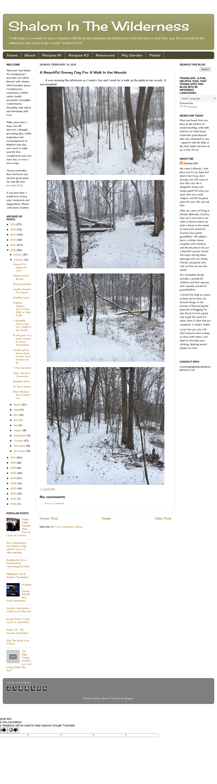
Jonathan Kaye (21, 297)
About (29, 55)
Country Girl (190, 163)
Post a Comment (54, 503)
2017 (13, 457)
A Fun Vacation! (22, 367)
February (19, 259)
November (20, 445)
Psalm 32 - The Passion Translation (17, 631)
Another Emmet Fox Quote (22, 291)
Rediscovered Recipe (21, 277)
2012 (13, 229)
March (18, 404)
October (19, 440)
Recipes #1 (52, 55)
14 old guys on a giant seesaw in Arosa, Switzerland (22, 340)
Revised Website (22, 284)
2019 (13, 467)
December (20, 450)
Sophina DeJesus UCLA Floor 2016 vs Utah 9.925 (22, 309)
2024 (13, 493)
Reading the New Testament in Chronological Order (18, 563)
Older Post (163, 518)
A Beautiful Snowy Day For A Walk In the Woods (22, 325)
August (18, 430)
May (16, 414)
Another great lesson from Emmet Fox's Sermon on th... (22, 356)
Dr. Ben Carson (22, 386)
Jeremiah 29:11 (14, 185)
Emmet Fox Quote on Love (19, 267)
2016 (13, 250)
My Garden (132, 55)
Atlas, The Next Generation (21, 375)
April (17, 409)
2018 (13, 462)
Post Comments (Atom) (68, 526)
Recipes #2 (78, 55)
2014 (13, 239)
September (20, 435)
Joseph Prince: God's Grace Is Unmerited (18, 621)
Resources (105, 55)
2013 (13, 234)
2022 (13, 483)
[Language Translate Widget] (198, 98)
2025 (13, 498)
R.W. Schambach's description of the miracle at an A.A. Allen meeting (16, 547)
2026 (13, 503)
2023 (13, 488)
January (18, 254)
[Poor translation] (13, 730)
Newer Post (49, 518)
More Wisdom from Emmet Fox (21, 395)
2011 (13, 224)
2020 (13, 473)
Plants (154, 55)
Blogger (128, 698)
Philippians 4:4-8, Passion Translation (17, 576)
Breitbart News (21, 381)
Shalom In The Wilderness (98, 26)
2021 (13, 478)
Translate (188, 106)
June (16, 420)
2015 (13, 244)
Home (12, 55)
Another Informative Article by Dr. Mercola (18, 610)
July (16, 425)
